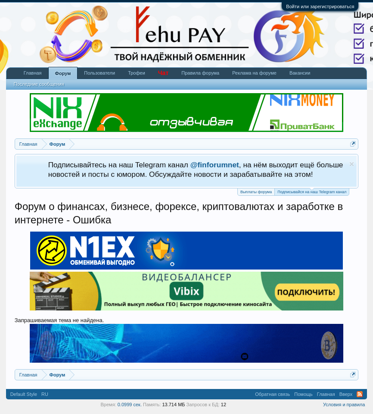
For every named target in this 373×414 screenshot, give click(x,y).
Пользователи (99, 72)
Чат (163, 72)
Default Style (23, 394)
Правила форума (200, 72)
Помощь (303, 394)
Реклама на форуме (254, 72)
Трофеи (136, 72)
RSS (360, 394)
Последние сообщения (39, 84)
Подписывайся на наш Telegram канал (311, 191)
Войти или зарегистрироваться (320, 6)
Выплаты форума (256, 192)
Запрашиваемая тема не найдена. (59, 320)
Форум (63, 73)
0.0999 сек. (130, 404)
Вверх (346, 394)
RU (44, 394)
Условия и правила (344, 404)
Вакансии (300, 72)
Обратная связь (272, 394)
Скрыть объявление (351, 164)
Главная (33, 72)
